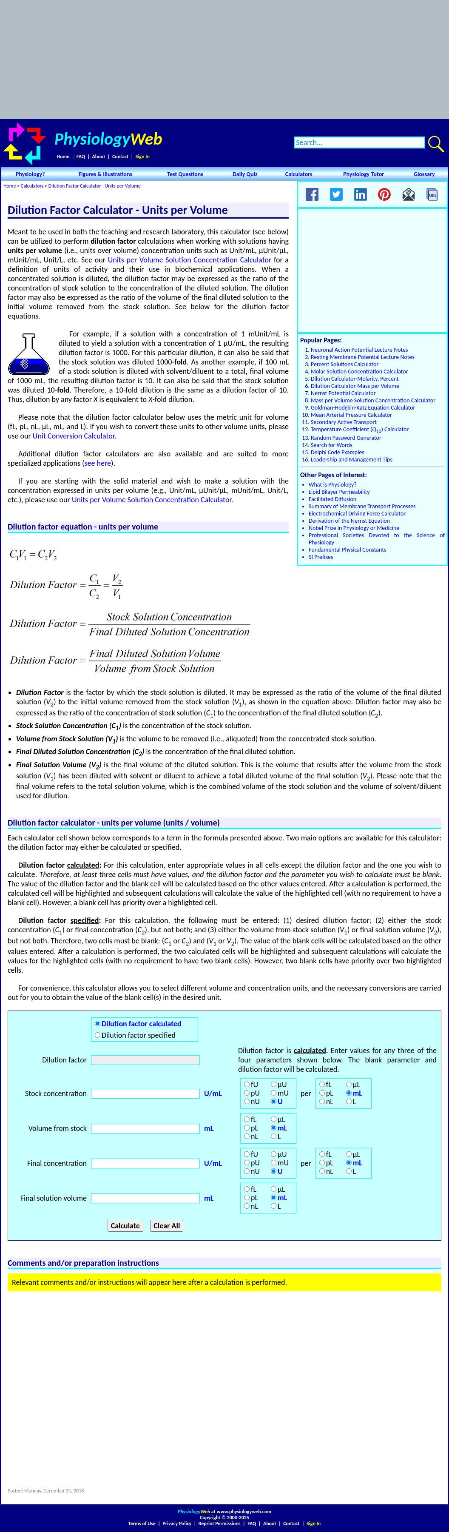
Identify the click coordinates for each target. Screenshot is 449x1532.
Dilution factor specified (139, 1035)
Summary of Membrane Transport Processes (362, 506)
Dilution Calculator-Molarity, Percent (355, 378)
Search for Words (331, 445)
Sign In (143, 156)
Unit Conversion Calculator (73, 436)
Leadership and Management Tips (351, 459)
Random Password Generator (346, 437)
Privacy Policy (176, 1523)
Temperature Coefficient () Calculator (360, 429)
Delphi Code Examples (337, 452)
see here (98, 463)
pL (329, 1093)
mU (283, 1093)
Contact (120, 156)
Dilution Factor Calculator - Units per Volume (94, 186)
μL (356, 1084)
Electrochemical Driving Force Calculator (357, 513)
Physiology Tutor (363, 174)
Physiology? (30, 174)
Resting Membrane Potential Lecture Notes (363, 357)
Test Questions (185, 174)
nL (329, 1101)
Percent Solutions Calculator (344, 364)
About (98, 156)
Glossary (424, 174)
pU (255, 1093)
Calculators (299, 174)
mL (357, 1093)
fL (329, 1084)
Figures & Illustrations (105, 174)
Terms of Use (142, 1523)
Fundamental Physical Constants (347, 549)
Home (63, 156)
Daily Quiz (245, 174)
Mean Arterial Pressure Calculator (351, 415)
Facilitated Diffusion (332, 499)
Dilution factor (142, 1023)
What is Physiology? (333, 484)
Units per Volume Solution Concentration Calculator (190, 260)
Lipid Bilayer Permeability (339, 491)
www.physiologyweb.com (244, 1512)
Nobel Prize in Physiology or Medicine (354, 528)
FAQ (81, 156)
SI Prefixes (321, 557)
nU (255, 1101)
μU (282, 1084)
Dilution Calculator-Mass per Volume (355, 386)
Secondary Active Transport (344, 422)
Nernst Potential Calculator (343, 393)
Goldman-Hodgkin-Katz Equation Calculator (363, 407)
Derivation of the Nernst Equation (349, 520)
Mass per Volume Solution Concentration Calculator (373, 400)
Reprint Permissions (220, 1523)
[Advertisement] (224, 59)
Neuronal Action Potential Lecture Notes (359, 349)
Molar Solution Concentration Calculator (359, 371)
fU (254, 1084)
